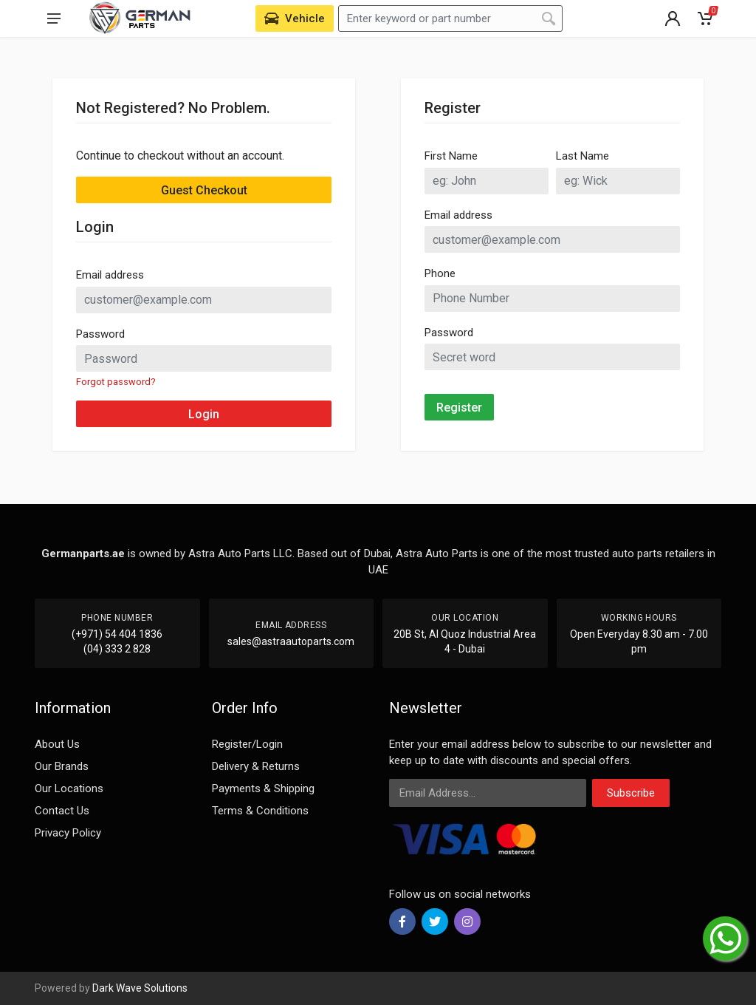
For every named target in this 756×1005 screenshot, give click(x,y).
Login (203, 414)
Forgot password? (115, 381)
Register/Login (247, 744)
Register (459, 408)
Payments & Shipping (263, 788)
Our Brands (62, 766)
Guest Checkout (204, 190)
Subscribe (631, 793)
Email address (110, 275)
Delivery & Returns (256, 766)
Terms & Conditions (260, 810)
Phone (440, 273)
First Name (451, 156)
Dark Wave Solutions (140, 988)
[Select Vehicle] (294, 18)
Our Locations (69, 788)
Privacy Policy (68, 832)
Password (100, 334)
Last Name (582, 156)
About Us (57, 744)
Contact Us (62, 810)
